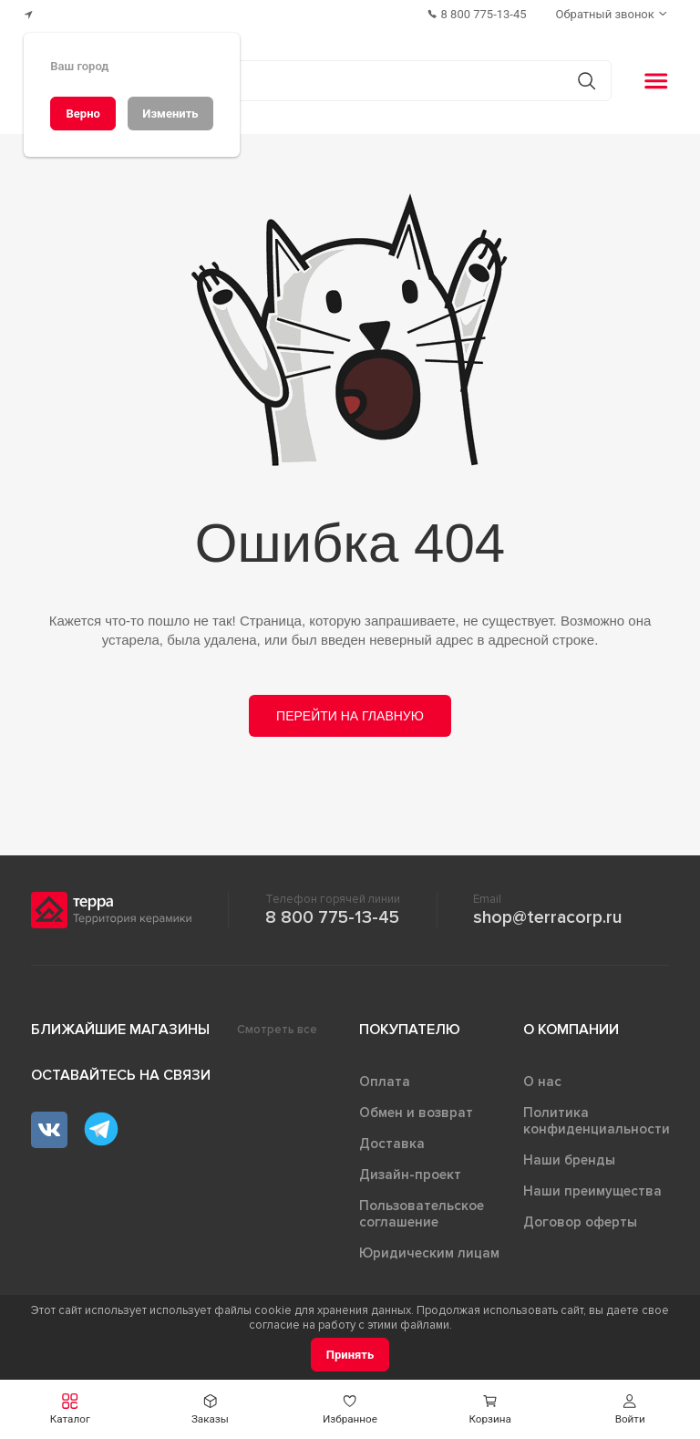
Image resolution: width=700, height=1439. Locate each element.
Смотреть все (277, 1029)
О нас (542, 1081)
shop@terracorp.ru (547, 917)
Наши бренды (569, 1160)
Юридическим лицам (429, 1253)
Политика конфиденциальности (596, 1120)
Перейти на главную (350, 716)
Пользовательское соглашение (421, 1213)
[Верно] (83, 113)
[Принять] (350, 1355)
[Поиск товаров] (340, 81)
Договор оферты (580, 1222)
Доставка (392, 1143)
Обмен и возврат (416, 1112)
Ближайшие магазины (120, 1029)
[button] (630, 1409)
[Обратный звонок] (613, 14)
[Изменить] (170, 113)
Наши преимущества (592, 1191)
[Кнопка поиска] (586, 80)
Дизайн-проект (410, 1174)
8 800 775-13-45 (332, 917)
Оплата (384, 1081)
